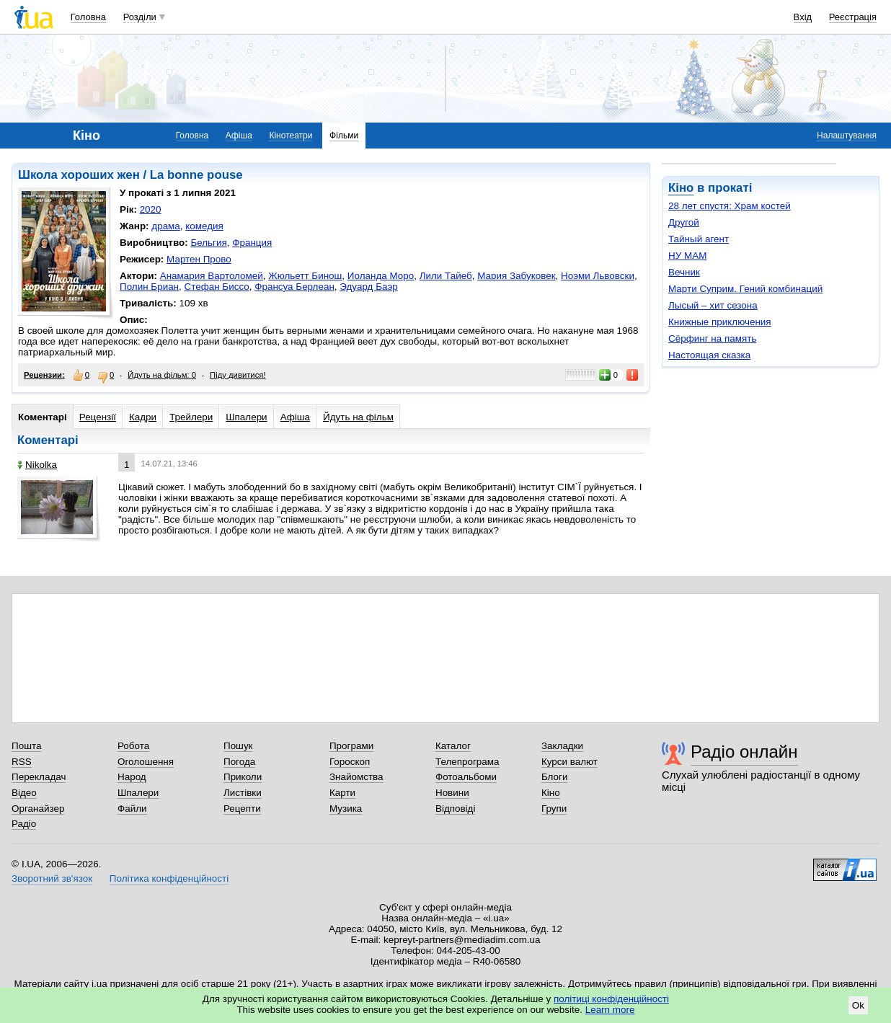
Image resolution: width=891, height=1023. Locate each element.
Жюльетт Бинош (305, 275)
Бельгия (208, 242)
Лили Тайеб (446, 275)
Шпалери (246, 417)
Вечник (684, 272)
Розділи (139, 17)
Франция (252, 242)
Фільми (343, 135)
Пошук (238, 745)
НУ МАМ (687, 255)
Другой (683, 222)
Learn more (610, 1009)
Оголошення (146, 761)
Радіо (24, 823)
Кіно (680, 188)
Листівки (242, 792)
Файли (132, 808)
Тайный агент (698, 239)
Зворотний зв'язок (52, 878)
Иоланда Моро (380, 275)
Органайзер (38, 808)
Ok (858, 1005)
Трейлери (191, 417)
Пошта (26, 745)
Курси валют (569, 761)
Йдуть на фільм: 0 (162, 375)
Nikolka (37, 464)
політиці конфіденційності (611, 998)
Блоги (554, 776)
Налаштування (847, 135)
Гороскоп (349, 761)
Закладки (562, 745)
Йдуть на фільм (358, 417)
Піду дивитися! (238, 375)
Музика (345, 808)
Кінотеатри (290, 135)
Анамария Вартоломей (211, 275)
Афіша (239, 135)
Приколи (242, 776)
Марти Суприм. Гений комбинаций (745, 288)
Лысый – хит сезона (713, 305)
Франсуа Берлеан (294, 286)
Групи (554, 808)
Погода (239, 761)
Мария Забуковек (516, 275)
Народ (132, 776)
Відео (24, 792)
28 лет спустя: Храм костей (729, 205)
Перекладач (39, 776)
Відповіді (455, 808)
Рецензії (97, 417)
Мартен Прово (199, 259)
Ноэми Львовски (597, 275)
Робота (133, 745)
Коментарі (42, 417)
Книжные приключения (719, 321)
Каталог (453, 745)
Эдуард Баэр (368, 286)
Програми (351, 745)
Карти (342, 792)
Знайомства (356, 776)
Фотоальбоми (466, 776)
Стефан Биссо (217, 286)
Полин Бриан (149, 286)
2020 (150, 209)
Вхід (803, 17)
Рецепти (242, 808)
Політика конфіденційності (169, 878)
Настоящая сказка (709, 355)
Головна (88, 17)
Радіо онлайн (744, 751)
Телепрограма (467, 761)
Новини (452, 792)
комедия (204, 226)
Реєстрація (853, 17)
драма (165, 226)
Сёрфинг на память (712, 338)
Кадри (142, 417)
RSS (22, 761)
